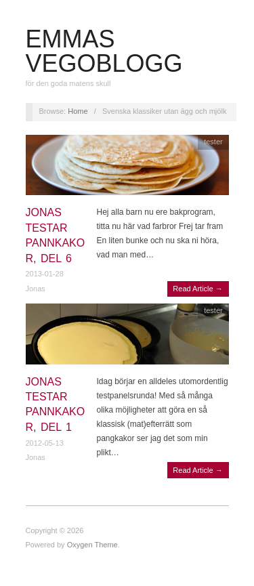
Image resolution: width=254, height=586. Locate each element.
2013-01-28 (45, 274)
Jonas (35, 289)
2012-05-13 (45, 443)
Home (77, 111)
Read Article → (197, 289)
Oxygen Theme (92, 545)
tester (213, 142)
